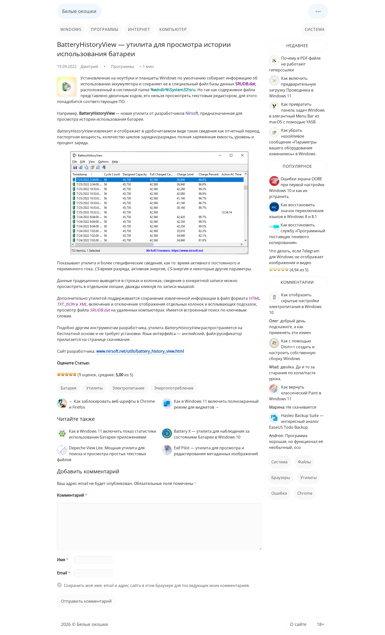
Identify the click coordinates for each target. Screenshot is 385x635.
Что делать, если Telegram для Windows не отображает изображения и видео (296, 256)
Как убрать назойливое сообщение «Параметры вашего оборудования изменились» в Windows (292, 142)
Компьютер (173, 29)
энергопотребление (173, 388)
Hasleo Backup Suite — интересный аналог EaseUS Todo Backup (296, 421)
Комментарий (72, 495)
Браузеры (280, 477)
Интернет (139, 29)
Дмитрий (89, 66)
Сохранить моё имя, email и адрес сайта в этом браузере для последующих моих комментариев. (157, 585)
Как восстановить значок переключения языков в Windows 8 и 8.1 (296, 210)
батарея (68, 388)
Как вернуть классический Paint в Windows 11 (295, 393)
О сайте (298, 624)
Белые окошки (79, 11)
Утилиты (94, 388)
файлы (304, 462)
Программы (105, 29)
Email (63, 573)
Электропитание (128, 388)
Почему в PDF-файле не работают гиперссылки (295, 64)
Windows (71, 29)
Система (315, 29)
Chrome (304, 493)
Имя (62, 559)
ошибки (279, 493)
